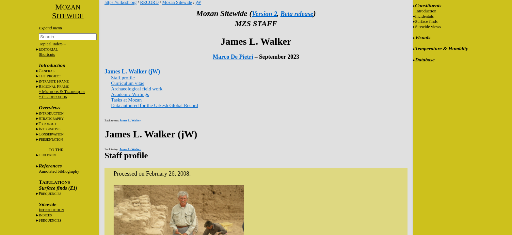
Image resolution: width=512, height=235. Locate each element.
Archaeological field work (136, 88)
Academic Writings (130, 94)
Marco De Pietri (233, 57)
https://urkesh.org (120, 2)
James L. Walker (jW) (132, 71)
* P (53, 96)
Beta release (296, 13)
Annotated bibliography (59, 171)
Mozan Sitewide (177, 2)
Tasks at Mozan (126, 99)
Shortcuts (47, 54)
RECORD (149, 2)
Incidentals (424, 16)
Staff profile (123, 77)
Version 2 (264, 13)
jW (198, 2)
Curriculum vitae (127, 83)
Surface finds (426, 21)
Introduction (425, 10)
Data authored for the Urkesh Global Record (154, 105)
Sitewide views (428, 26)
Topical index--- (52, 43)
